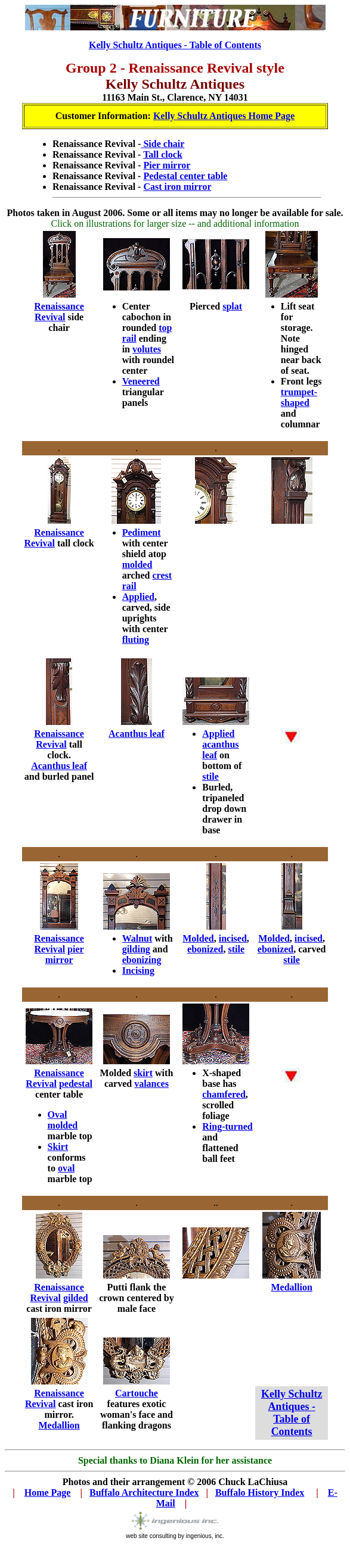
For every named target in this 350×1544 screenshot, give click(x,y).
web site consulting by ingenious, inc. (175, 1533)
